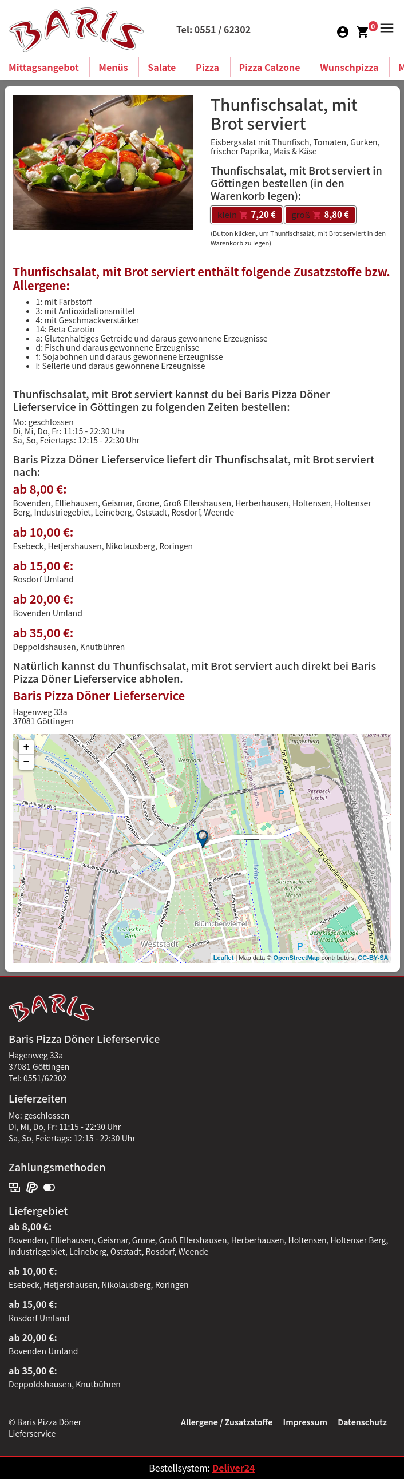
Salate (162, 67)
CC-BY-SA (373, 957)
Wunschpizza (349, 67)
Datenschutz (362, 1422)
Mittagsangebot (44, 67)
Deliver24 (233, 1467)
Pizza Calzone (269, 67)
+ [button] (26, 747)
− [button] (26, 762)
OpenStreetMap (296, 957)
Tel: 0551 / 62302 (213, 29)
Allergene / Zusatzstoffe (227, 1422)
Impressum (305, 1422)
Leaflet (223, 957)
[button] (385, 27)
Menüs (113, 67)
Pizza (207, 67)
